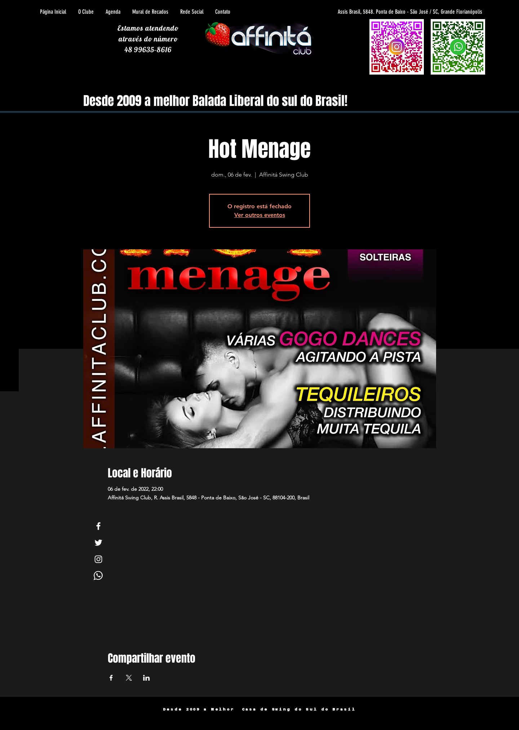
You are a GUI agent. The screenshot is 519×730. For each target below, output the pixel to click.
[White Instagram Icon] (98, 559)
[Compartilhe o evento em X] (128, 678)
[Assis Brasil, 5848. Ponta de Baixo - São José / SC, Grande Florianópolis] (385, 12)
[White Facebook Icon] (98, 526)
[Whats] (98, 576)
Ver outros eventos (259, 215)
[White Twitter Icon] (98, 543)
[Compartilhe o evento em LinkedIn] (146, 678)
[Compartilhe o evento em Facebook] (111, 678)
